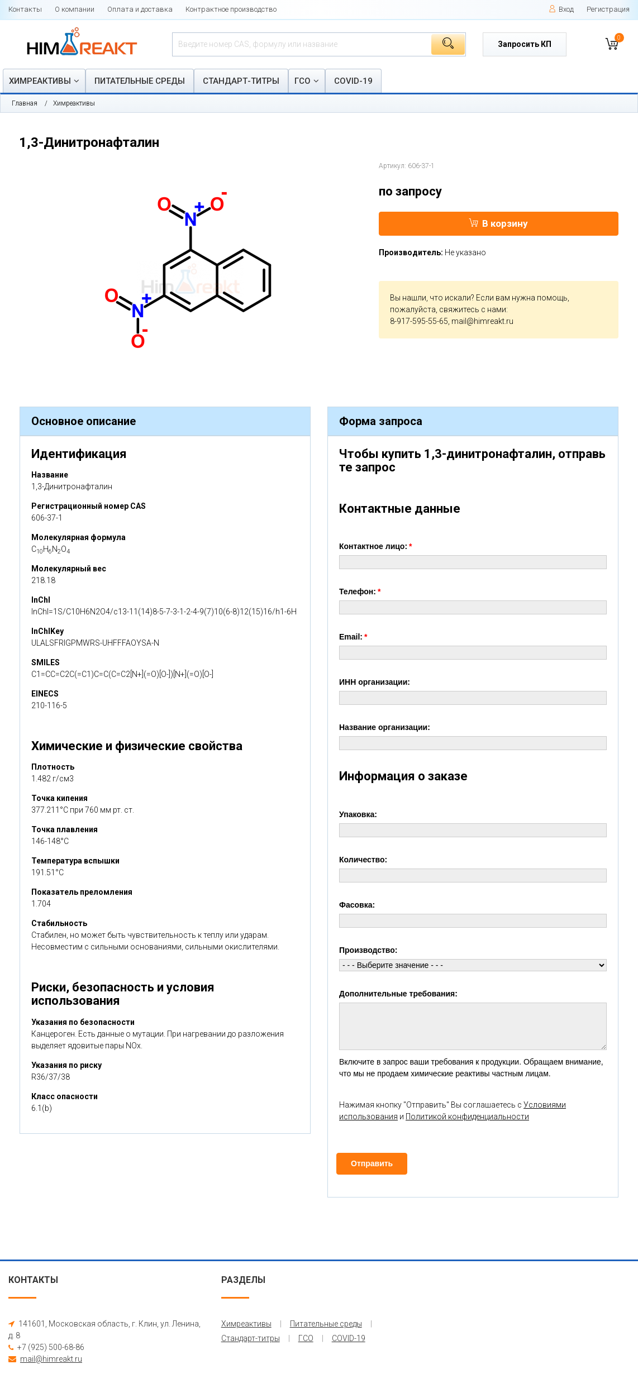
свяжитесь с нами (472, 309)
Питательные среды (139, 81)
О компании (74, 9)
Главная (24, 103)
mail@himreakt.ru (482, 321)
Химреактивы (40, 81)
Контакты (25, 9)
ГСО (302, 81)
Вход (561, 9)
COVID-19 (353, 81)
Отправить (372, 1163)
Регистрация (608, 9)
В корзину (498, 223)
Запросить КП (524, 44)
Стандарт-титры (241, 81)
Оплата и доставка (140, 9)
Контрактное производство (231, 9)
